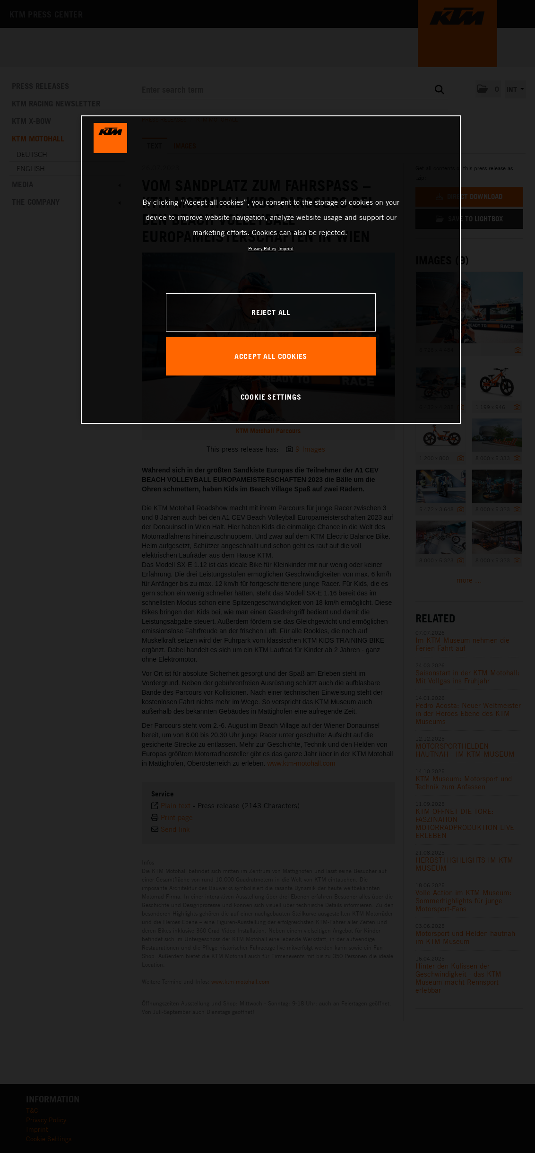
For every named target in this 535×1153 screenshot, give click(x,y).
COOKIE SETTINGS (271, 397)
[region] (271, 269)
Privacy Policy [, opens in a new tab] (262, 248)
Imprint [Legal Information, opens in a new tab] (285, 248)
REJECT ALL (270, 312)
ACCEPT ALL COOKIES (270, 356)
